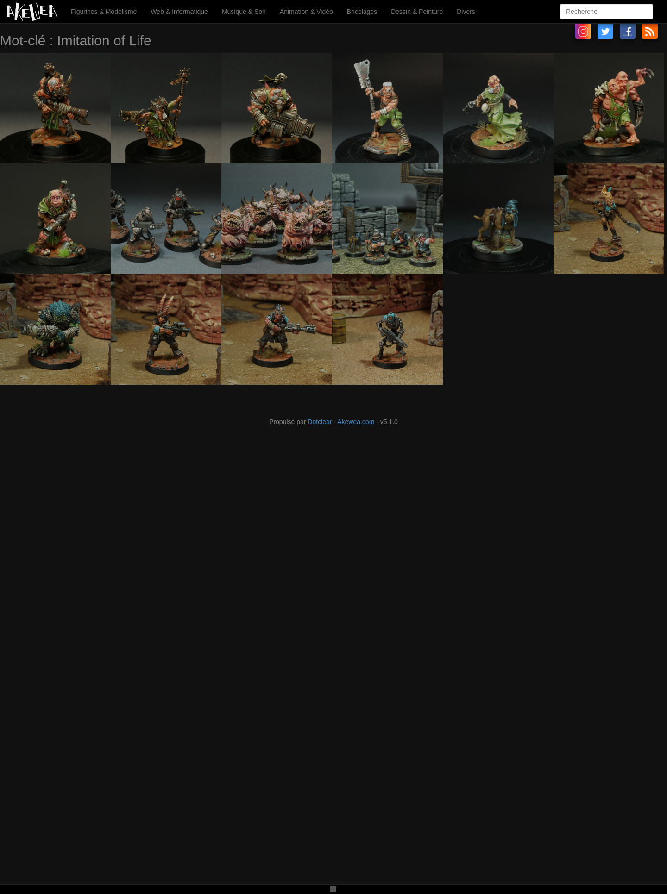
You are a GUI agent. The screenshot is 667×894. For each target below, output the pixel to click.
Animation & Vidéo (306, 11)
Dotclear (320, 421)
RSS (649, 31)
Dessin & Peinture (417, 11)
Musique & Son (244, 11)
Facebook (627, 31)
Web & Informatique (179, 11)
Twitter (605, 31)
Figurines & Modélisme (104, 11)
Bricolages (362, 11)
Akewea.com (355, 421)
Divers (466, 11)
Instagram (583, 31)
